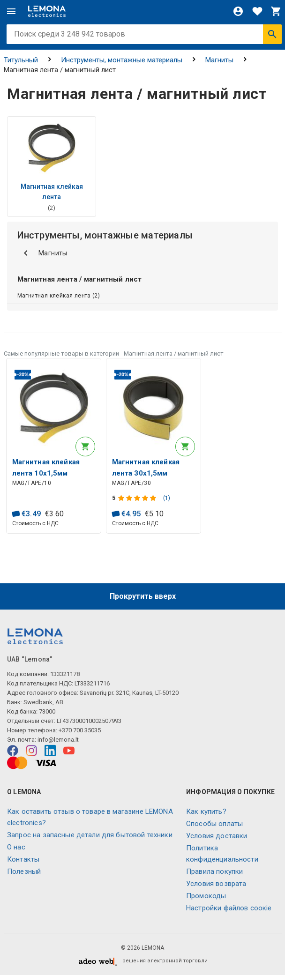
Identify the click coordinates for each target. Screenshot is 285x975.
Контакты (23, 859)
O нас (16, 847)
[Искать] (272, 34)
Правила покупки (214, 871)
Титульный (21, 60)
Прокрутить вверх (143, 596)
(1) (166, 498)
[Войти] (238, 11)
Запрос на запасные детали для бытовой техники (89, 835)
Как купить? (206, 811)
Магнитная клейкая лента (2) (58, 295)
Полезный (24, 871)
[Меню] (11, 11)
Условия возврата (216, 883)
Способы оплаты (214, 823)
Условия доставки (216, 836)
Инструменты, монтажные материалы (121, 60)
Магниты (219, 60)
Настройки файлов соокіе (228, 908)
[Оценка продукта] (138, 498)
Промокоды (206, 896)
